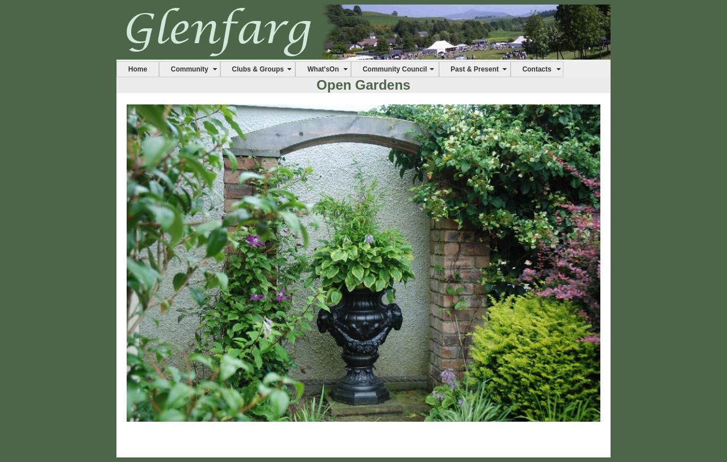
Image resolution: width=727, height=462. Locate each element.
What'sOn (323, 69)
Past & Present (474, 69)
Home (137, 69)
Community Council (394, 69)
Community (189, 69)
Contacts (537, 69)
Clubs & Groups (257, 69)
